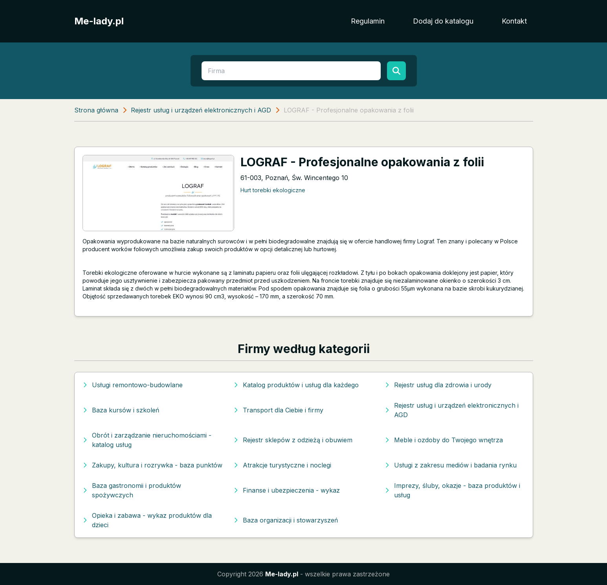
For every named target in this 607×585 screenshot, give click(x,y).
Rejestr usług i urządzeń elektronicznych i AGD (201, 110)
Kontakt (514, 21)
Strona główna (96, 110)
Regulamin (368, 21)
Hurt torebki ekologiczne (272, 190)
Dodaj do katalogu (443, 21)
